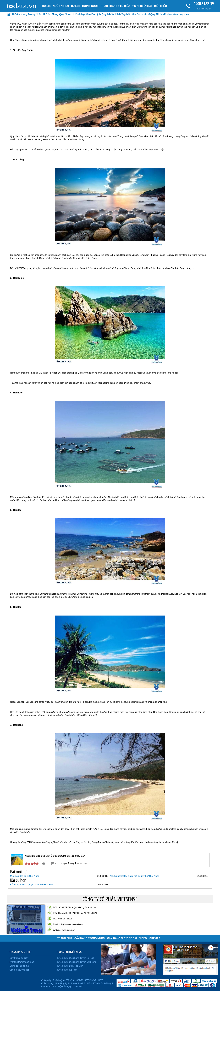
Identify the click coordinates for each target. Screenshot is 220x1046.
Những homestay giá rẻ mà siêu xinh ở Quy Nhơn (134, 876)
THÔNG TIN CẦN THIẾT (20, 952)
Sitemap (154, 938)
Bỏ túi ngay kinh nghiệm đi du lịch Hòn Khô (31, 884)
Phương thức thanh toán (21, 962)
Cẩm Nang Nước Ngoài (122, 938)
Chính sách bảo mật (19, 966)
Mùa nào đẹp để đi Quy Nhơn (24, 876)
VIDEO (143, 938)
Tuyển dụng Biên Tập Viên (70, 966)
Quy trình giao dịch (18, 958)
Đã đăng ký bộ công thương (23, 983)
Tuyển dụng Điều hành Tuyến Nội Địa (75, 958)
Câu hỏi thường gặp (19, 969)
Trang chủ (64, 938)
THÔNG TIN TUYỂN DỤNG (69, 952)
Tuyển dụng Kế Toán (67, 969)
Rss (211, 947)
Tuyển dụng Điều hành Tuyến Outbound (76, 962)
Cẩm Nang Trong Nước (89, 938)
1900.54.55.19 (204, 3)
